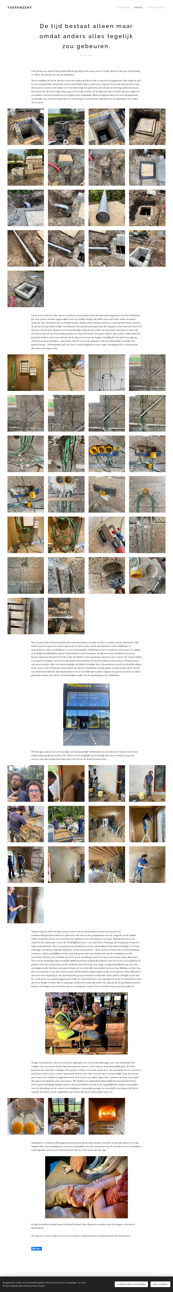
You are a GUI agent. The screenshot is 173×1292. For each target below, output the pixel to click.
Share (37, 1249)
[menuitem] (127, 7)
